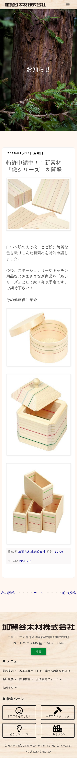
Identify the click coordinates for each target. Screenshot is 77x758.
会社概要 (9, 679)
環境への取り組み (57, 670)
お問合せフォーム (49, 679)
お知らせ (25, 561)
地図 (38, 651)
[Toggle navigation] (68, 5)
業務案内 (9, 670)
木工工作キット (30, 670)
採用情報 (26, 679)
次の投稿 (8, 593)
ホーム (38, 593)
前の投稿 (69, 593)
